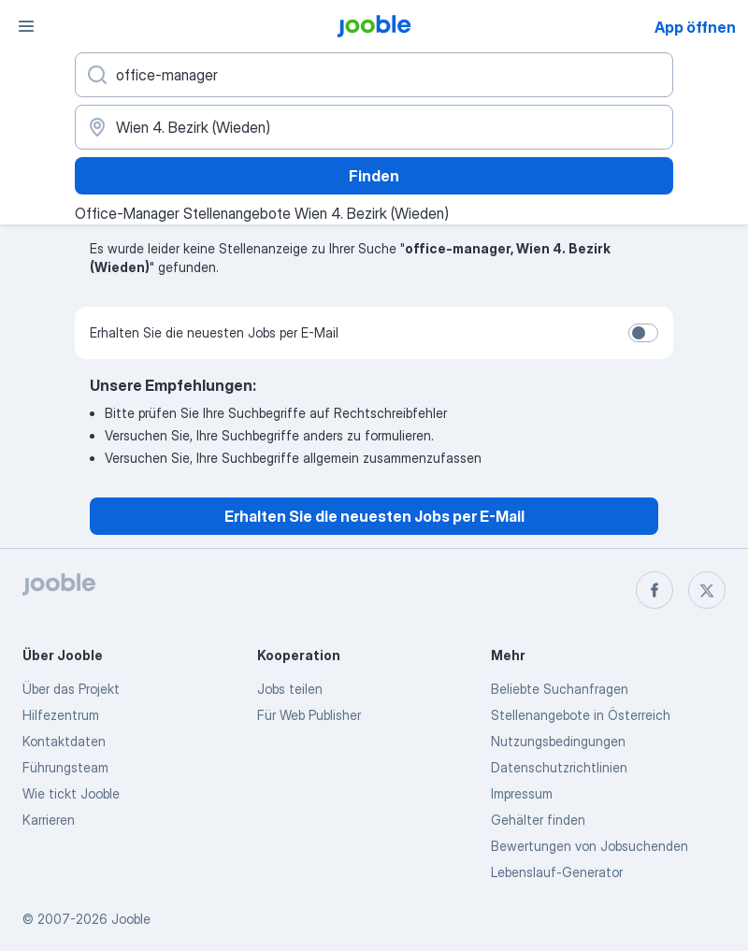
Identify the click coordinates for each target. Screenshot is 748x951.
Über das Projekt (71, 689)
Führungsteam (65, 767)
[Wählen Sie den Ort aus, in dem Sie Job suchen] (374, 127)
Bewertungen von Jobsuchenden (589, 846)
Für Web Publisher (309, 715)
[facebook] (654, 590)
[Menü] (26, 26)
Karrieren (48, 820)
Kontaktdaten (64, 741)
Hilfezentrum (60, 715)
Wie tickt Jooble (71, 793)
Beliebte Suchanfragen (559, 689)
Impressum (522, 793)
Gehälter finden (538, 820)
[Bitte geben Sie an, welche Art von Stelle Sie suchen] (374, 74)
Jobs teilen (290, 689)
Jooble (131, 919)
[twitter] (707, 590)
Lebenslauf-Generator (557, 872)
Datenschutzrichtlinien (559, 767)
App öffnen (695, 27)
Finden (374, 175)
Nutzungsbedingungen (558, 741)
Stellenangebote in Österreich (580, 715)
